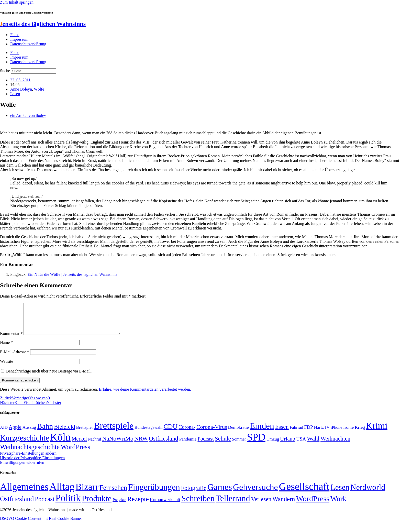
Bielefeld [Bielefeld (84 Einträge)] (64, 433)
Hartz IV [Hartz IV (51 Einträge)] (322, 433)
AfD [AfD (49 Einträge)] (4, 433)
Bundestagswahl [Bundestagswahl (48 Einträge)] (148, 433)
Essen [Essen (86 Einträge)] (282, 433)
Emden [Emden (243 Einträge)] (262, 432)
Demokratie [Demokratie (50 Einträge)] (238, 433)
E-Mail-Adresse (14, 358)
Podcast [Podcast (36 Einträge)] (44, 505)
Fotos (14, 34)
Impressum (19, 39)
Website (6, 367)
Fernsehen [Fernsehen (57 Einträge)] (113, 494)
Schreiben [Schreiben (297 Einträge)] (198, 504)
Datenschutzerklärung (28, 44)
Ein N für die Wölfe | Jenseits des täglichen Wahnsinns (72, 274)
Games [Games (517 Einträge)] (219, 493)
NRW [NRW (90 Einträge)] (141, 444)
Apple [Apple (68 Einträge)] (15, 433)
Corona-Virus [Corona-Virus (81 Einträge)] (211, 433)
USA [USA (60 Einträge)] (301, 445)
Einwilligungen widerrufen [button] (22, 468)
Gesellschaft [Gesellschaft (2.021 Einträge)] (304, 492)
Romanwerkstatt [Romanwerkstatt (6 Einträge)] (165, 505)
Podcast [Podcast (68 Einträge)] (205, 445)
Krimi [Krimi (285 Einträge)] (376, 432)
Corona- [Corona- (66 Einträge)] (187, 433)
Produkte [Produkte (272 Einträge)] (97, 504)
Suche (5, 71)
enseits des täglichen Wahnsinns (43, 23)
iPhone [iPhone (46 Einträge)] (336, 433)
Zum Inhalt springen (17, 2)
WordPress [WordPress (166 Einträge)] (312, 504)
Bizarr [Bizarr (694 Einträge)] (86, 493)
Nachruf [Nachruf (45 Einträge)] (94, 445)
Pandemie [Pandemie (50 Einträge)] (188, 445)
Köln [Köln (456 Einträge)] (60, 443)
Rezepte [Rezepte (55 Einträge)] (138, 505)
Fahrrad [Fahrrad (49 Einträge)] (296, 433)
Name (6, 348)
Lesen (15, 94)
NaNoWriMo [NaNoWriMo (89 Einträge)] (117, 445)
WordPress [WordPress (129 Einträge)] (75, 453)
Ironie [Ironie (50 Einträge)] (348, 433)
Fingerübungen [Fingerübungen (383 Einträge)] (154, 493)
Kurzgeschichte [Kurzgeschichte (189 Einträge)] (24, 444)
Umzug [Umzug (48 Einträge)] (272, 445)
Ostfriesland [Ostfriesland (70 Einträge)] (17, 505)
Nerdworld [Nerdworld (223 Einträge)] (367, 493)
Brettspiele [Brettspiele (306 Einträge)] (114, 432)
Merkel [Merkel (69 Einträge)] (79, 445)
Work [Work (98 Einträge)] (338, 505)
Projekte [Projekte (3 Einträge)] (119, 506)
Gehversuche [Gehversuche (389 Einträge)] (255, 493)
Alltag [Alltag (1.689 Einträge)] (61, 492)
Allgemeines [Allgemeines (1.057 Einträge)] (24, 493)
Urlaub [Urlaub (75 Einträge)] (287, 445)
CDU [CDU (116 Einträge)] (171, 432)
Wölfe (39, 89)
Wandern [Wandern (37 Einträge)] (283, 505)
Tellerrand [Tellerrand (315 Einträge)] (233, 504)
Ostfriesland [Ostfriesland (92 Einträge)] (163, 444)
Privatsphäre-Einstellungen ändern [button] (28, 459)
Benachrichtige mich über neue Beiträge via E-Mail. (49, 377)
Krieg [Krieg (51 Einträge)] (360, 433)
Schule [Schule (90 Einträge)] (223, 444)
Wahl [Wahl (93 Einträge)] (313, 444)
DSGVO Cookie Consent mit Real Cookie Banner (41, 524)
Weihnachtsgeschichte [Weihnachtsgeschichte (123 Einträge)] (30, 453)
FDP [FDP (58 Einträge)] (308, 433)
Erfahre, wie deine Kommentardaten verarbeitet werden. (145, 395)
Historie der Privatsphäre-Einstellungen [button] (32, 464)
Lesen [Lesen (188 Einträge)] (339, 493)
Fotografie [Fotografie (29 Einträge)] (193, 494)
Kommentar (11, 339)
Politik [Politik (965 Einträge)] (68, 504)
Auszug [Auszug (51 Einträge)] (29, 433)
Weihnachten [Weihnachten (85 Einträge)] (335, 445)
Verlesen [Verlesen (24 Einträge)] (261, 505)
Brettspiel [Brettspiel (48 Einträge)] (84, 433)
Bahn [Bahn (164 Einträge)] (45, 432)
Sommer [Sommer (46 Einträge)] (239, 445)
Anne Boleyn (21, 89)
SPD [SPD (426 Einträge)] (256, 443)
